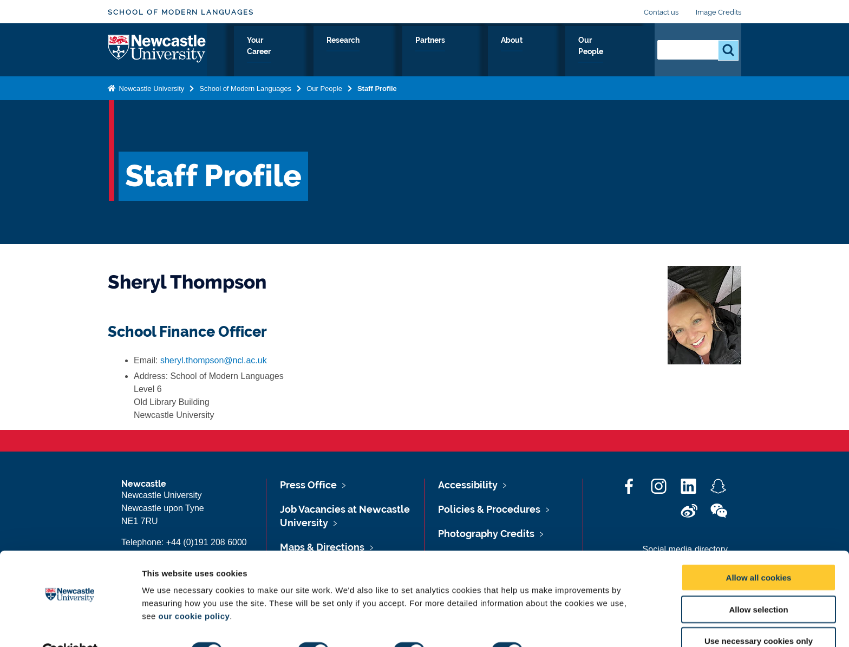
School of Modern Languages (181, 12)
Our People (613, 52)
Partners (512, 52)
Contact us (661, 12)
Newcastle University (150, 88)
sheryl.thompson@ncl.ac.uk (213, 360)
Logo (157, 50)
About (560, 52)
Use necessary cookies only (758, 615)
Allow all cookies (759, 552)
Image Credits (718, 12)
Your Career (396, 52)
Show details (568, 625)
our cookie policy (194, 590)
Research (458, 52)
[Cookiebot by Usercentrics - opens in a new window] (70, 626)
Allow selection (758, 584)
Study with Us (325, 52)
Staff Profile (377, 88)
